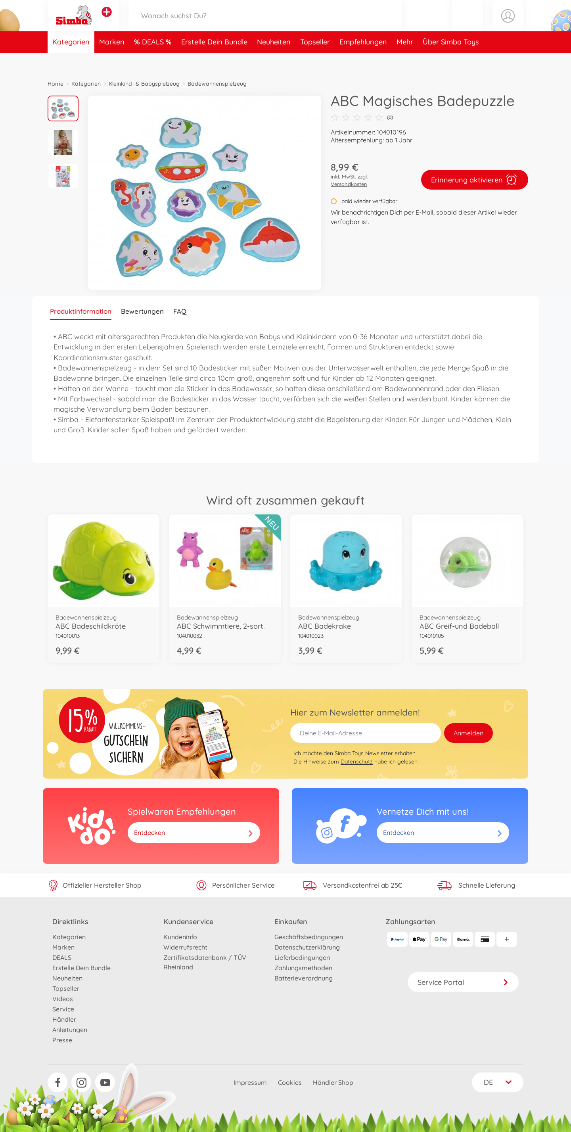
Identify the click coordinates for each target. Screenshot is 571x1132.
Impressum (250, 1082)
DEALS (154, 60)
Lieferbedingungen (302, 957)
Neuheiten (274, 60)
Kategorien (71, 60)
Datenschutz (357, 761)
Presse (62, 1040)
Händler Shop (333, 1082)
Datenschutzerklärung (307, 947)
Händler (64, 1019)
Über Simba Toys (451, 60)
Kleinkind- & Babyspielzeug (144, 83)
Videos (62, 999)
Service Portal (463, 982)
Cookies (290, 1082)
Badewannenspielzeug (217, 83)
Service (63, 1009)
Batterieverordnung (303, 978)
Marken (112, 60)
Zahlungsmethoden (303, 968)
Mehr (405, 60)
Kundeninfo (180, 937)
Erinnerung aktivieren (474, 179)
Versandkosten (349, 184)
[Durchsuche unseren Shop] (265, 25)
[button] (467, 25)
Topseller (315, 60)
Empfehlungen (363, 60)
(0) (362, 117)
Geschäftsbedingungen (308, 937)
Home (55, 83)
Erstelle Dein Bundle (214, 60)
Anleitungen (69, 1030)
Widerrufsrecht (185, 947)
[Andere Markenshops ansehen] (107, 21)
